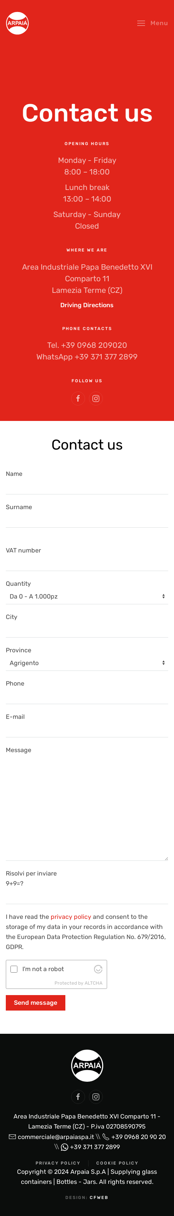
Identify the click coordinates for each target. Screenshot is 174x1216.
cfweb (99, 1197)
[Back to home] (17, 23)
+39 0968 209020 (94, 345)
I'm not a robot (43, 969)
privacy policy (71, 916)
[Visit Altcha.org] (98, 969)
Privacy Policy (58, 1163)
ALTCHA (93, 983)
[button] (152, 23)
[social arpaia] (78, 1097)
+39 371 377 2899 (106, 356)
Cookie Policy (117, 1163)
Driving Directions (87, 305)
